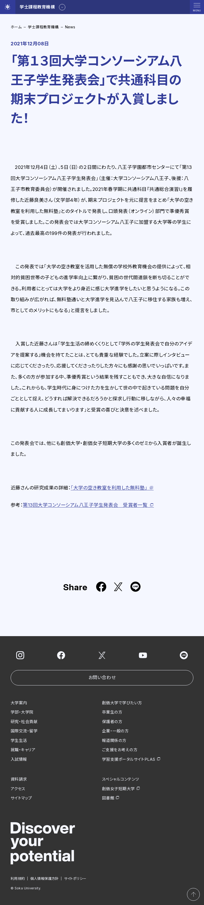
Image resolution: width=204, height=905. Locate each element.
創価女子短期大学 (118, 788)
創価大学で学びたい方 (122, 702)
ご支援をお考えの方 (119, 749)
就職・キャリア (23, 749)
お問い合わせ (102, 677)
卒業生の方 (112, 712)
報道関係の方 (114, 740)
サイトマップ (21, 798)
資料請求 (19, 779)
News (70, 27)
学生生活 (19, 740)
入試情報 (19, 759)
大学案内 (19, 702)
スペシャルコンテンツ (120, 779)
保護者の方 (112, 721)
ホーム (16, 27)
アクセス (18, 788)
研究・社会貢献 (24, 721)
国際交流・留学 (24, 730)
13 (85, 505)
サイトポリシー (75, 878)
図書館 (108, 798)
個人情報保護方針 (44, 878)
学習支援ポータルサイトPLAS (128, 759)
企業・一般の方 (115, 730)
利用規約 (18, 878)
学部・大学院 (22, 712)
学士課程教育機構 (43, 27)
